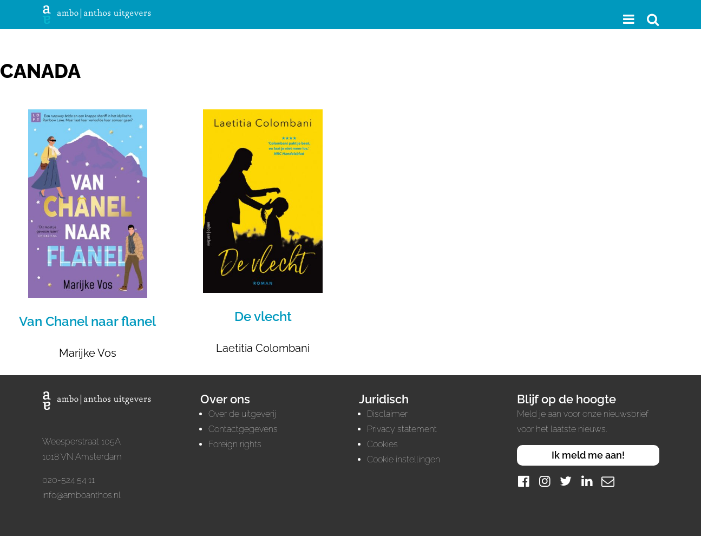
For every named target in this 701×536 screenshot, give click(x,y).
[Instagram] (544, 481)
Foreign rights (234, 444)
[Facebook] (523, 481)
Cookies (382, 444)
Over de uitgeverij (242, 414)
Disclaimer (387, 414)
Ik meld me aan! (588, 455)
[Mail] (607, 481)
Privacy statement (402, 429)
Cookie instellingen (403, 459)
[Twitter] (565, 481)
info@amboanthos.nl (81, 495)
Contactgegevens (243, 429)
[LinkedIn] (586, 481)
